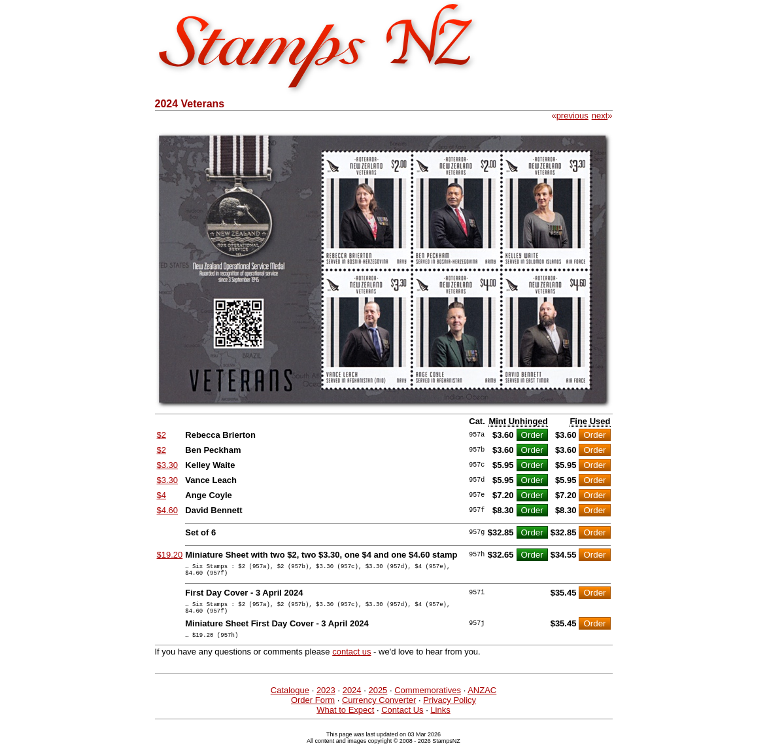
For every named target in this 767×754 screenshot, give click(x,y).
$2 (161, 435)
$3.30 (168, 465)
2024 (352, 700)
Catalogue (290, 700)
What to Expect (345, 720)
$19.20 (170, 555)
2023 (325, 700)
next (600, 115)
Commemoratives (427, 700)
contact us (351, 661)
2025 (377, 700)
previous (572, 115)
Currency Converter (379, 710)
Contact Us (402, 720)
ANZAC (482, 700)
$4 (161, 495)
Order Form (313, 710)
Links (440, 720)
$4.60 (168, 510)
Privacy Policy (449, 710)
